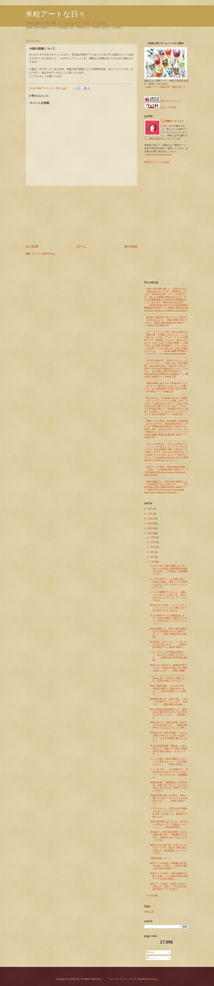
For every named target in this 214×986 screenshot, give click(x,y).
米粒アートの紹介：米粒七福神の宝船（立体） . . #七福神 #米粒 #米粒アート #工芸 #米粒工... (169, 876)
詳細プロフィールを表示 (157, 162)
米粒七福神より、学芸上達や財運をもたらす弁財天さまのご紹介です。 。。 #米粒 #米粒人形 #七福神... (168, 632)
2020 (150, 518)
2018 (150, 528)
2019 (150, 523)
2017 (150, 533)
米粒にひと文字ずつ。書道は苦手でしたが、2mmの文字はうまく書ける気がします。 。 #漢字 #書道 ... (169, 668)
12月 (153, 537)
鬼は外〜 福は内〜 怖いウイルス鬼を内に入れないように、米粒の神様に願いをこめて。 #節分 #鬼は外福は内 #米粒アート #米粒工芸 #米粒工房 (166, 321)
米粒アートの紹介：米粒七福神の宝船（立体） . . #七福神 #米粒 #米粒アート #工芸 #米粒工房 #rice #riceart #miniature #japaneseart (166, 471)
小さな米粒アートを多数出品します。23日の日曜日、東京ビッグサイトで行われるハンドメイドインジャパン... (168, 619)
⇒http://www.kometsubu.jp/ (158, 154)
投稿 (150, 952)
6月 (153, 895)
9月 (153, 552)
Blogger (154, 979)
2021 (150, 513)
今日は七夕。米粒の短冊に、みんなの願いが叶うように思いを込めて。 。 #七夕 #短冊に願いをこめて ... (168, 736)
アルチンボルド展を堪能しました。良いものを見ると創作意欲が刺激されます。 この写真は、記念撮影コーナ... (169, 569)
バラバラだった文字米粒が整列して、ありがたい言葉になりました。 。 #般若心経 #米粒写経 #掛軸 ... (168, 656)
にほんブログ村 (160, 107)
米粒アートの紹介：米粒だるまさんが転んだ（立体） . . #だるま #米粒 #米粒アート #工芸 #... (168, 886)
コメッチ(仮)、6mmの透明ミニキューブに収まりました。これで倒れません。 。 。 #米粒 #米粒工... (168, 762)
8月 (153, 556)
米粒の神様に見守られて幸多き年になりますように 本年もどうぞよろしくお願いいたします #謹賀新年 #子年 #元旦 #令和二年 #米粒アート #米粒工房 (166, 387)
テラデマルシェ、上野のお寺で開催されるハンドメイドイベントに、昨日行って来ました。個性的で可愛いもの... (168, 812)
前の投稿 (130, 246)
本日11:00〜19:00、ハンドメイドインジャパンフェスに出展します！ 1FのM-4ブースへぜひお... (168, 608)
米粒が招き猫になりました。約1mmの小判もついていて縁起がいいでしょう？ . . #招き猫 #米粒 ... (168, 824)
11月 (153, 542)
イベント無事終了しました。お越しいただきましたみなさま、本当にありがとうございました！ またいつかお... (169, 596)
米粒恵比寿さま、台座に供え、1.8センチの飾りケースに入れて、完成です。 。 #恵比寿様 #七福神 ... (169, 702)
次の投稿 (32, 246)
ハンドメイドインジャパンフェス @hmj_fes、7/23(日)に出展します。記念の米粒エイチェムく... (167, 678)
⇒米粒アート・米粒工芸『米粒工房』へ (165, 87)
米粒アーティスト (174, 121)
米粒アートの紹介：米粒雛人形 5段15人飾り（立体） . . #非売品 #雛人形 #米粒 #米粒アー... (168, 866)
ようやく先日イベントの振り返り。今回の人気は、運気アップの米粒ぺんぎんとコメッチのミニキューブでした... (168, 583)
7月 (153, 561)
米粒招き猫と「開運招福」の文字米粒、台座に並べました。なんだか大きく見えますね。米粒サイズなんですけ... (168, 786)
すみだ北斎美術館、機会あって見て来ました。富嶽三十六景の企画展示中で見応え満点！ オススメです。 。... (168, 749)
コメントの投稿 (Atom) (43, 253)
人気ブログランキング (170, 101)
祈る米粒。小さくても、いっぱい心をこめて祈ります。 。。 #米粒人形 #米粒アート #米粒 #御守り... (168, 644)
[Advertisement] (81, 215)
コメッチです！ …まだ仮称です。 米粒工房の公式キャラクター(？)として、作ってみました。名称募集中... (169, 773)
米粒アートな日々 (56, 14)
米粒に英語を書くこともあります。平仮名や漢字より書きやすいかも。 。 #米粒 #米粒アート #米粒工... (168, 689)
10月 (153, 547)
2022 (150, 508)
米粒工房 (149, 911)
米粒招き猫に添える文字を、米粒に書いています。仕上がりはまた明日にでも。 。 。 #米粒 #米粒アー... (168, 799)
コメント (152, 958)
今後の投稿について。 (161, 858)
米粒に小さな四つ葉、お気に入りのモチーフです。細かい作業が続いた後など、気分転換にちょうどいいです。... (168, 849)
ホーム (81, 246)
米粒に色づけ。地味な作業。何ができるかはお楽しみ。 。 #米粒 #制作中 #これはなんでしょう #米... (168, 725)
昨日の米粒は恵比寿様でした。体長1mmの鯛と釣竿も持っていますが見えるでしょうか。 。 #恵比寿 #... (169, 713)
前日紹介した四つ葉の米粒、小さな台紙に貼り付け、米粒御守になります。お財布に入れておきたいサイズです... (168, 836)
